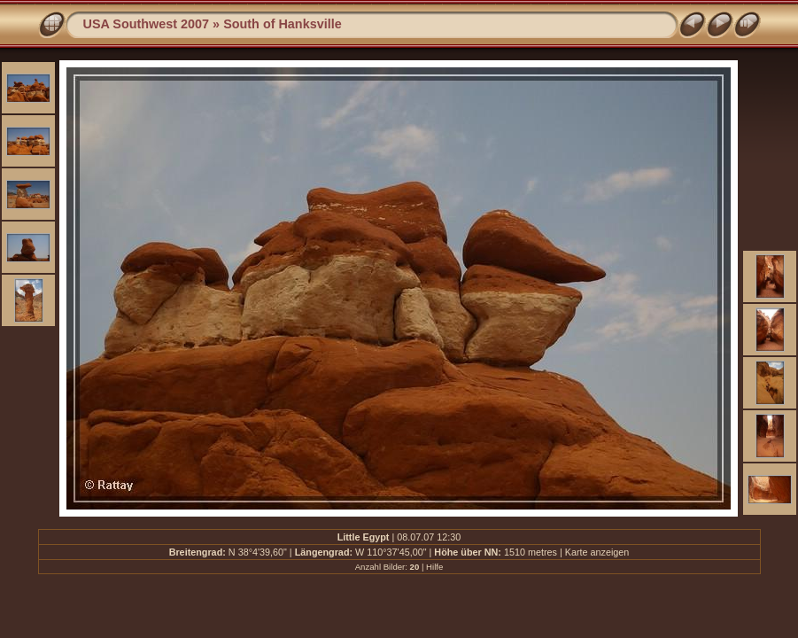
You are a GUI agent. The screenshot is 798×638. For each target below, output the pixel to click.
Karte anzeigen (597, 552)
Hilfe (434, 567)
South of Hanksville (282, 24)
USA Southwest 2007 (146, 24)
